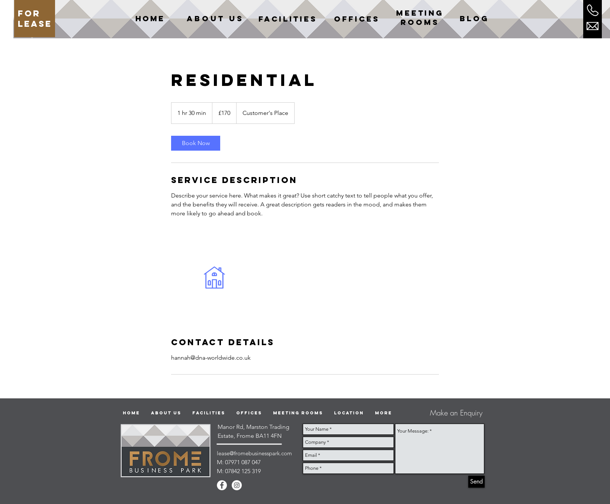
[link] (195, 143)
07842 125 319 (243, 471)
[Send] (476, 482)
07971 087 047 (243, 462)
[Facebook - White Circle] (222, 485)
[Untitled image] (214, 277)
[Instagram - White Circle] (237, 485)
